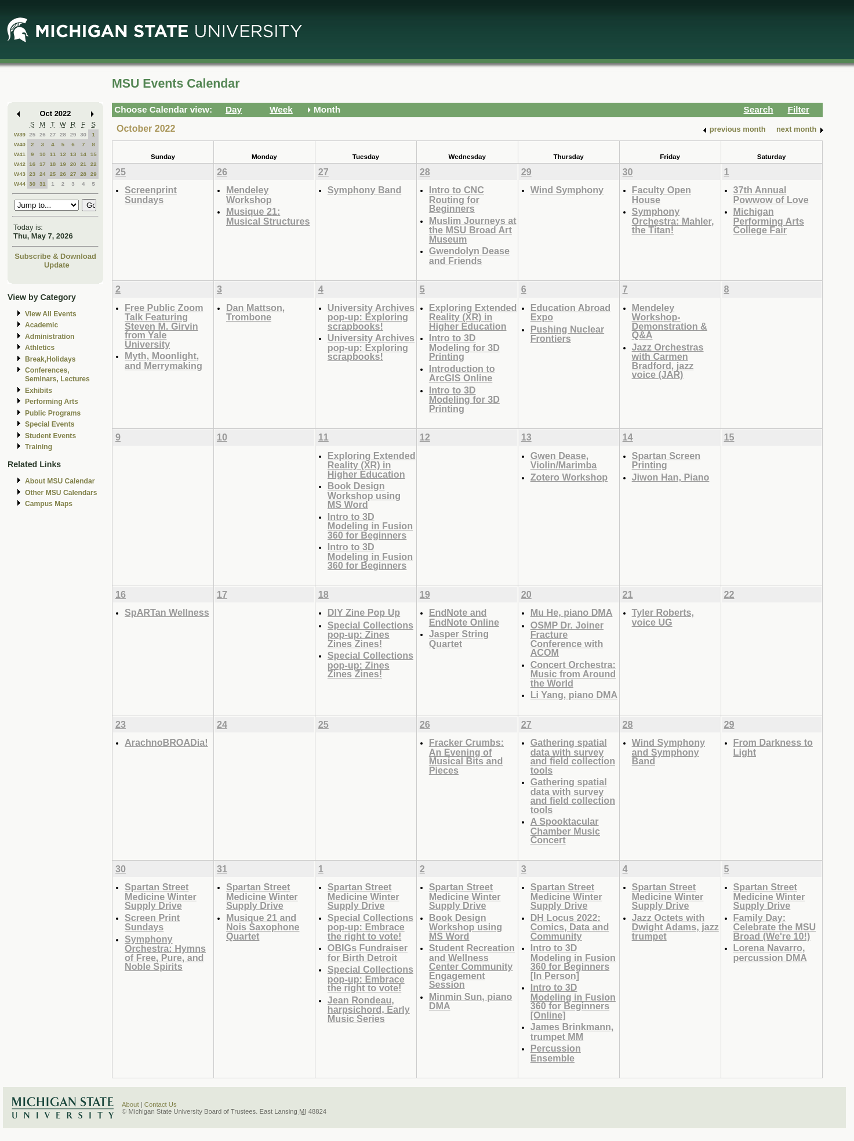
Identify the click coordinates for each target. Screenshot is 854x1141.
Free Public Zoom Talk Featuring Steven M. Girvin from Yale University (164, 325)
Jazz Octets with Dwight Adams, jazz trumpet (675, 926)
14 (83, 154)
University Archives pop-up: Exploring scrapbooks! (371, 316)
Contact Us (160, 1104)
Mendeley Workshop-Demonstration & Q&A (669, 321)
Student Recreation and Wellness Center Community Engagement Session (472, 966)
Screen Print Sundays (152, 922)
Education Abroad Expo (570, 312)
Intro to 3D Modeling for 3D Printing (464, 347)
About (130, 1104)
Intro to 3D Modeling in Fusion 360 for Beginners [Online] (573, 1001)
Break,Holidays (50, 359)
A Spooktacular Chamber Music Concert (565, 830)
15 (93, 154)
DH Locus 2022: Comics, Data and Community (569, 926)
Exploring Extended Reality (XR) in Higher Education (473, 316)
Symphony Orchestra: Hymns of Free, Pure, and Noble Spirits (165, 953)
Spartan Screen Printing (666, 460)
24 (42, 174)
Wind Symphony (567, 190)
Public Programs (53, 413)
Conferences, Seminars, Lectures (57, 374)
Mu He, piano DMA (571, 612)
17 (42, 164)
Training (38, 447)
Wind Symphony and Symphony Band (668, 751)
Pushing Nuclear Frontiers (567, 334)
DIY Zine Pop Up (364, 612)
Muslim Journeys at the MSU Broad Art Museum (473, 229)
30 (83, 134)
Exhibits (38, 391)
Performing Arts (51, 402)
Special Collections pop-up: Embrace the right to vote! (370, 926)
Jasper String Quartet (459, 639)
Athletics (39, 348)
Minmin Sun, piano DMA (471, 1001)
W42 (20, 164)
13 (73, 154)
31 (42, 183)
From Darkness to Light (773, 747)
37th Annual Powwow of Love (771, 195)
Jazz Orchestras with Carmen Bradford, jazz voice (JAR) (668, 361)
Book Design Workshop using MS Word (364, 495)
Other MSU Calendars (61, 493)
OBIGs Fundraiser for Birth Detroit (368, 953)
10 (42, 154)
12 (63, 154)
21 (83, 164)
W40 (20, 144)
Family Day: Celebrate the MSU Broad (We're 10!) (774, 926)
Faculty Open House (661, 195)
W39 (20, 134)
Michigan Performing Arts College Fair (768, 220)
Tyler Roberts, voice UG (663, 617)
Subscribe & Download (55, 256)
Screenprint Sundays (151, 195)
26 (42, 134)
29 (73, 134)
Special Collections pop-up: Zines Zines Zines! (370, 634)
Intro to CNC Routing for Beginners (456, 199)
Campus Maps (48, 504)
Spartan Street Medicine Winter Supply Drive (161, 896)
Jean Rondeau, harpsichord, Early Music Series (369, 1009)
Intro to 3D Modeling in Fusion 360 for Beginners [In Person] (573, 962)
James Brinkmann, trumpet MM (572, 1031)
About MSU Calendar (60, 481)
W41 (20, 154)
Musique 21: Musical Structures (268, 216)
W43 (20, 174)
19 (63, 164)
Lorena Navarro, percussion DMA (770, 953)
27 (52, 134)
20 (73, 164)
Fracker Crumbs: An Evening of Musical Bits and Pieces (466, 756)
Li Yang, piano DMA (574, 694)
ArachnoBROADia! (166, 742)
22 (93, 164)
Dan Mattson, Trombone (255, 312)
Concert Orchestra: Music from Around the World (573, 673)
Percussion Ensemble (555, 1053)
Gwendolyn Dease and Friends (469, 255)
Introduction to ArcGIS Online (462, 373)
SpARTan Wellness (167, 612)
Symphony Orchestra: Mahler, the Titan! (673, 220)
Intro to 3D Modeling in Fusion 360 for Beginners (370, 525)
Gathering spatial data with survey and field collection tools (572, 756)
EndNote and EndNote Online (464, 617)
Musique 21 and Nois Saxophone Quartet (263, 926)
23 (32, 174)
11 (52, 154)
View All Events (51, 314)
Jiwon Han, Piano (671, 477)
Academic (41, 325)
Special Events (49, 424)
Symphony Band (364, 190)
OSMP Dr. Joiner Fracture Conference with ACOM (567, 639)
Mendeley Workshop (249, 195)
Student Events (50, 436)
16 (32, 164)
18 (52, 164)
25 (32, 134)
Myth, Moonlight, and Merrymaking (163, 361)
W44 (20, 183)
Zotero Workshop (569, 477)
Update (57, 265)
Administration (49, 337)
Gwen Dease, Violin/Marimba (563, 460)
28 (63, 134)
